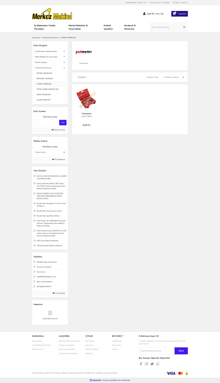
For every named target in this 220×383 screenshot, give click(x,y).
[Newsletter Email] (157, 350)
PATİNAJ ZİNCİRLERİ (44, 73)
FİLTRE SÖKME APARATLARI (47, 89)
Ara (62, 122)
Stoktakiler (82, 77)
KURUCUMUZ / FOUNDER (159, 3)
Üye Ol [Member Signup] (150, 13)
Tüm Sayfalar (59, 293)
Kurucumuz (116, 345)
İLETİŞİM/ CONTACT (180, 3)
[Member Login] (144, 14)
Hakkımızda (117, 341)
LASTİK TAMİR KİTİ (43, 100)
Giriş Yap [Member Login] (159, 13)
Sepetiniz (89, 353)
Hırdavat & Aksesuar (43, 68)
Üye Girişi (89, 345)
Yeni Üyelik (89, 341)
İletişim (115, 349)
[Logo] (52, 13)
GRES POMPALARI (43, 94)
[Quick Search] (45, 122)
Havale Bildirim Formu (41, 345)
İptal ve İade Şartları (67, 349)
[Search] (169, 27)
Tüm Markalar (58, 159)
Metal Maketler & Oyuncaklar (46, 57)
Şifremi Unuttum (91, 349)
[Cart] (179, 14)
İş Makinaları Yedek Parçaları (46, 51)
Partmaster (86, 113)
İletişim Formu (38, 349)
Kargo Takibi (37, 341)
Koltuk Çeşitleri (41, 62)
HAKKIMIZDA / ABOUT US (136, 3)
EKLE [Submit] (181, 350)
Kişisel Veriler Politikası (68, 353)
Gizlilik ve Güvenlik (66, 345)
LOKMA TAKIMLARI (68, 37)
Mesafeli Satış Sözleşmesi (69, 341)
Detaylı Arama (58, 130)
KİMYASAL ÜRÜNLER (44, 78)
